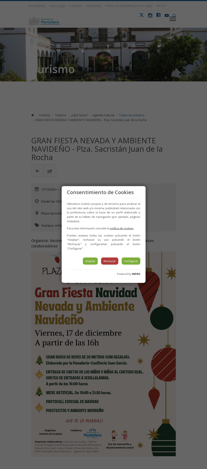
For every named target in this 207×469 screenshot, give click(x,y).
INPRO (136, 274)
